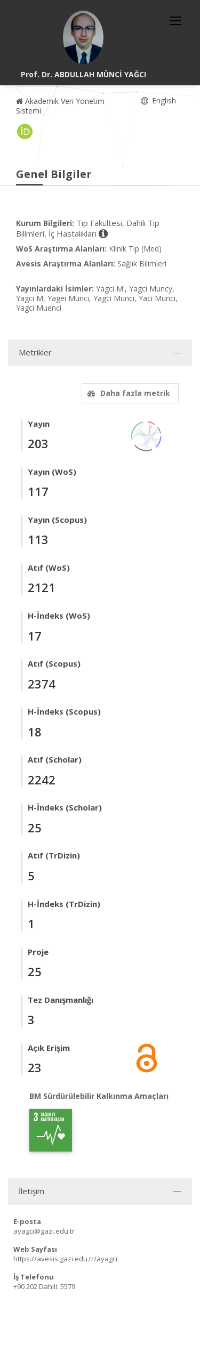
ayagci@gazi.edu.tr (44, 1231)
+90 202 (25, 1286)
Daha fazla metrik (127, 393)
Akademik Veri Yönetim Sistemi (60, 106)
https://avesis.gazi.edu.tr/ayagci (65, 1258)
